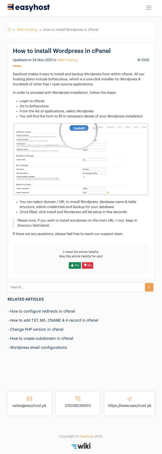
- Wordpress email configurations (37, 347)
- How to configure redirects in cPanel (41, 311)
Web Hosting (27, 29)
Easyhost (87, 436)
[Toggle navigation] (148, 8)
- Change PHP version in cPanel (35, 329)
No (87, 265)
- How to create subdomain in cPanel (40, 338)
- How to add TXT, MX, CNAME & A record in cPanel (53, 320)
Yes (75, 265)
